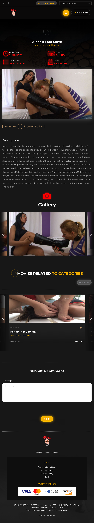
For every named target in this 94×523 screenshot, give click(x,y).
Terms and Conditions (47, 467)
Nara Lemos (15, 336)
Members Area (46, 3)
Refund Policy (47, 474)
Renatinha (26, 336)
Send (47, 419)
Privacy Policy (47, 470)
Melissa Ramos (50, 45)
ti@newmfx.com (39, 510)
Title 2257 (39, 452)
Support (47, 452)
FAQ (47, 477)
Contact (55, 452)
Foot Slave (14, 327)
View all (84, 282)
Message (7, 380)
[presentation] (3, 233)
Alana (38, 45)
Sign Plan (81, 12)
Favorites (10, 126)
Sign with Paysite (33, 126)
